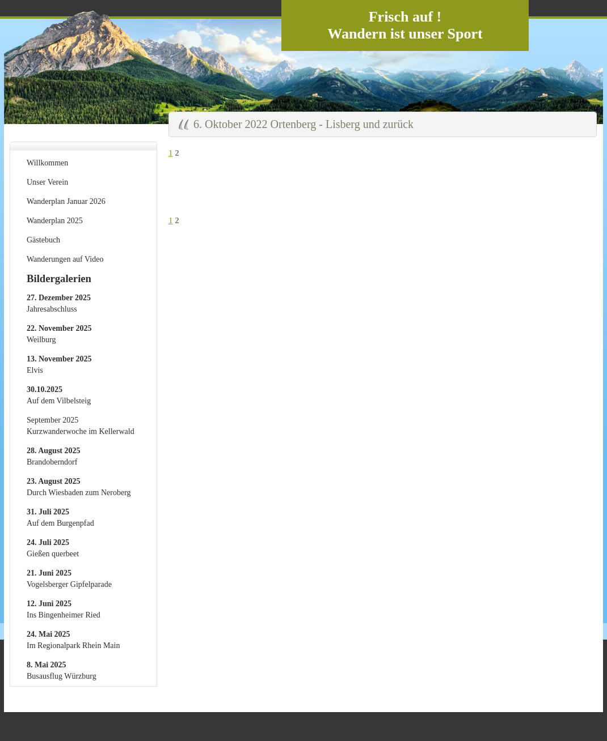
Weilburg (59, 334)
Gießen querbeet (53, 548)
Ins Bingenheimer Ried (63, 609)
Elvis (59, 364)
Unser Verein (47, 182)
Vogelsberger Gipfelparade (69, 579)
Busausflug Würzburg (61, 670)
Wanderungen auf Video (65, 259)
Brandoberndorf (54, 456)
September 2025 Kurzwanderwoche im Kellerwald (80, 426)
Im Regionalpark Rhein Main (73, 640)
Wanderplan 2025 (55, 220)
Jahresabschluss (59, 303)
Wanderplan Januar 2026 (66, 201)
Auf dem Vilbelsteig (59, 395)
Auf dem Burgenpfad (60, 517)
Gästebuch (43, 240)
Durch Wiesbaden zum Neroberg (79, 487)
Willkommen (47, 163)
